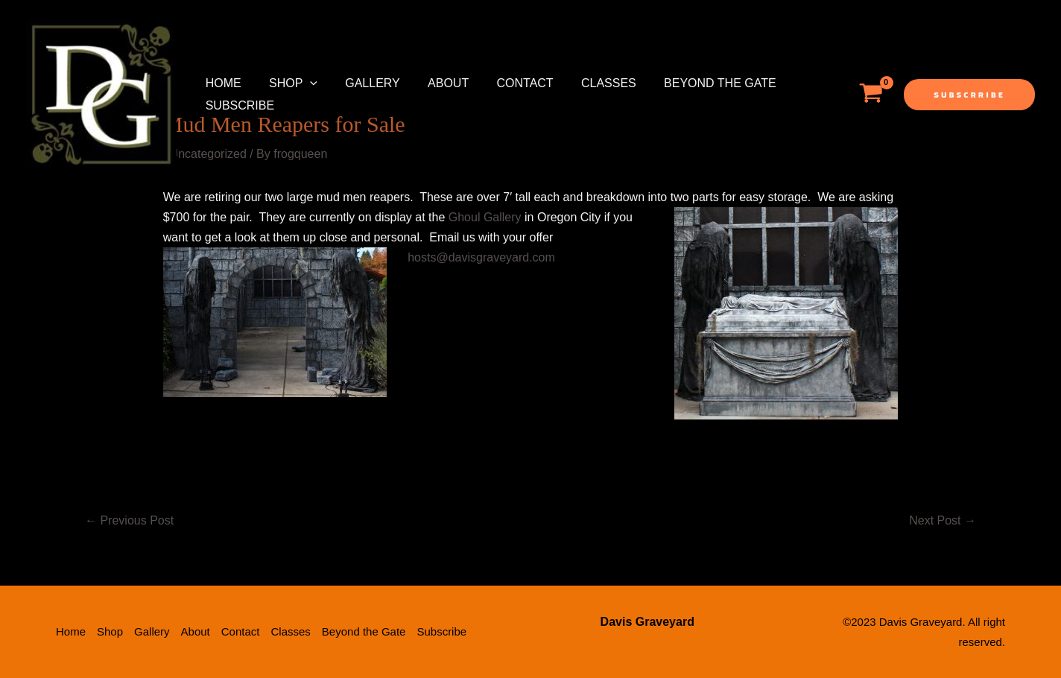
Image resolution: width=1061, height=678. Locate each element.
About (434, 83)
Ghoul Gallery (485, 217)
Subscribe (237, 105)
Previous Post (129, 520)
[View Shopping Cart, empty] (870, 94)
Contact (507, 83)
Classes (587, 83)
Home (221, 83)
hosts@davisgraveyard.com (481, 257)
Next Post (942, 520)
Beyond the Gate (695, 83)
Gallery (362, 83)
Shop (287, 83)
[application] (304, 83)
